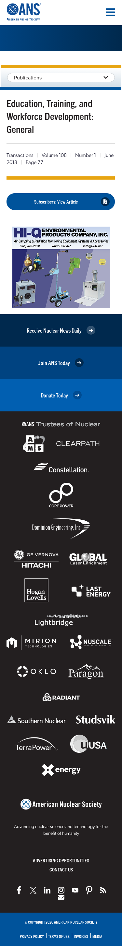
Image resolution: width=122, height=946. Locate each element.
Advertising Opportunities (61, 860)
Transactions (20, 154)
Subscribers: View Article (72, 201)
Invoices (81, 936)
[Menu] (110, 12)
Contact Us (61, 869)
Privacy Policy (32, 936)
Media (97, 936)
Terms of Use (59, 936)
